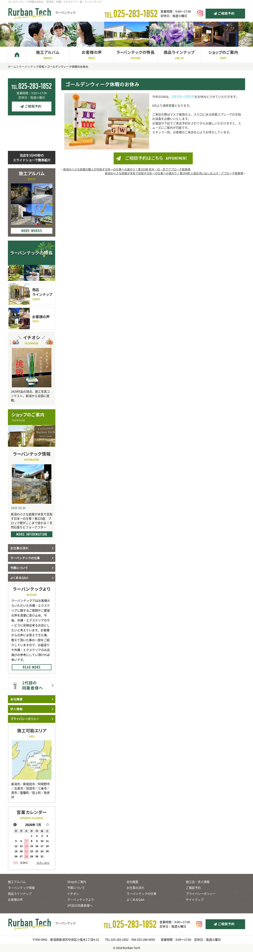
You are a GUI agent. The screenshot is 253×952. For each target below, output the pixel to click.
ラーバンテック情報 (31, 66)
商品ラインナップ (20, 893)
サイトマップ (195, 899)
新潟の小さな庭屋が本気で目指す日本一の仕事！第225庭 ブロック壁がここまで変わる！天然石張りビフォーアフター (31, 520)
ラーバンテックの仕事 (141, 893)
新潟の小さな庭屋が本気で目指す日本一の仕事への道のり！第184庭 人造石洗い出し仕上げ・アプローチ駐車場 (174, 173)
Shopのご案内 (76, 882)
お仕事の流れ (135, 888)
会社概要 (132, 882)
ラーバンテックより (80, 899)
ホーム (12, 66)
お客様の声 (15, 899)
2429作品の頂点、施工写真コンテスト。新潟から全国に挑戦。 (30, 395)
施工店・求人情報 (198, 882)
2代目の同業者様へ (80, 905)
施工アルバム (17, 882)
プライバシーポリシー (200, 893)
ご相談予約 (193, 888)
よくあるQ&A (135, 899)
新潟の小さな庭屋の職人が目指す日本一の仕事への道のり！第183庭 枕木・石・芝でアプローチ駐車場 (126, 169)
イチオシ (73, 893)
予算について (76, 888)
